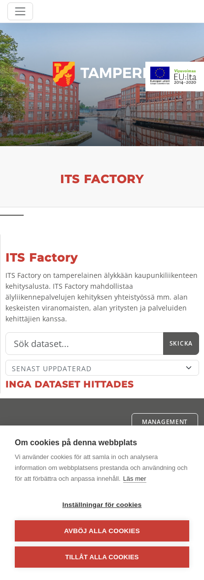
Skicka (181, 343)
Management (165, 422)
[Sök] (84, 343)
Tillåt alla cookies (101, 557)
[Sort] (102, 368)
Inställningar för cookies (101, 504)
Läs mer (134, 478)
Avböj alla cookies (102, 531)
